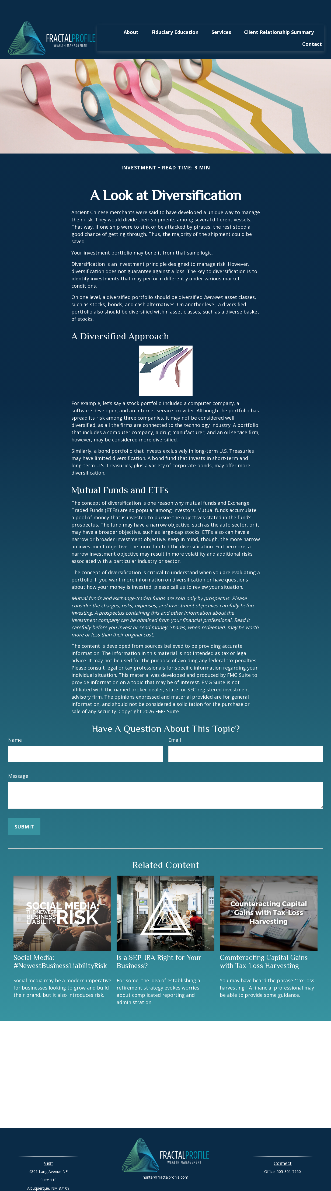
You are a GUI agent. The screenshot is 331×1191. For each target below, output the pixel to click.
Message (18, 760)
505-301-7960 (289, 1155)
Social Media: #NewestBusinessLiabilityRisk (60, 945)
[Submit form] (24, 810)
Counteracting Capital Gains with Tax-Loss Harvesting (264, 945)
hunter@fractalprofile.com (165, 1161)
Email (174, 723)
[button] (131, 16)
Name (15, 723)
